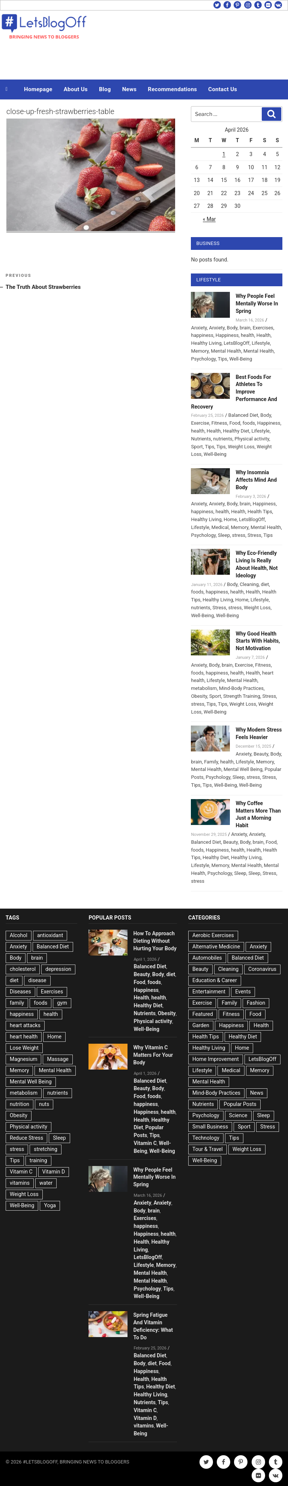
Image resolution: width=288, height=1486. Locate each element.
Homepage (38, 89)
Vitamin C (21, 1172)
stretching (45, 1149)
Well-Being (240, 359)
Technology (205, 1138)
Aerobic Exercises (213, 935)
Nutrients (201, 439)
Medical (220, 527)
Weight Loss (241, 446)
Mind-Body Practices (241, 688)
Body (232, 328)
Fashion (256, 1003)
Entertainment (208, 992)
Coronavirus (262, 969)
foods (249, 423)
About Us (76, 89)
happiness (202, 335)
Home (230, 519)
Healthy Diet (236, 431)
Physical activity (252, 439)
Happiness (227, 335)
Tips (222, 359)
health (247, 335)
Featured (202, 1014)
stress (239, 535)
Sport (196, 446)
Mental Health (226, 351)
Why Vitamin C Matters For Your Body (153, 1054)
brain (245, 328)
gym (62, 1003)
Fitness (219, 423)
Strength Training (241, 696)
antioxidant (50, 935)
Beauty (261, 754)
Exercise (200, 423)
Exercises (263, 328)
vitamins (20, 1183)
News (129, 89)
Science (238, 1115)
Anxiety (199, 328)
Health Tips (260, 511)
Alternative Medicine (216, 947)
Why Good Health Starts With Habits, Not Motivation (258, 641)
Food (235, 423)
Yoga (50, 1205)
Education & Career (214, 980)
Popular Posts (240, 1104)
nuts (44, 1104)
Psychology (203, 359)
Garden (200, 1025)
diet (265, 584)
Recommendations (172, 89)
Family (211, 762)
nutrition (19, 1104)
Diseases (20, 992)
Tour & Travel (207, 1149)
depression (58, 969)
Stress (254, 535)
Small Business (210, 1127)
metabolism (204, 688)
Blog (105, 89)
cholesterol (23, 969)
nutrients (222, 439)
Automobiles (207, 958)
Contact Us (222, 89)
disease (37, 980)
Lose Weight (24, 1048)
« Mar (209, 219)
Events (242, 992)
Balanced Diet (243, 415)
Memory (199, 351)
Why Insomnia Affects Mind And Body (256, 479)
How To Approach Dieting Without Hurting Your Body (154, 940)
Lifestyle (261, 343)
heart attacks (25, 1025)
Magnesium (23, 1059)
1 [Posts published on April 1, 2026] (223, 154)
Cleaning (249, 584)
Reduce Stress (26, 1138)
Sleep (224, 535)
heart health (24, 1037)
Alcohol (18, 935)
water (45, 1183)
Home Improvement (215, 1059)
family (17, 1003)
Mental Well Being (243, 769)
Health (263, 335)
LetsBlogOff (237, 343)
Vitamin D (53, 1172)
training (38, 1160)
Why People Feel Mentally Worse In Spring (257, 303)
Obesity (199, 696)
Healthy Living (206, 343)
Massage (57, 1059)
